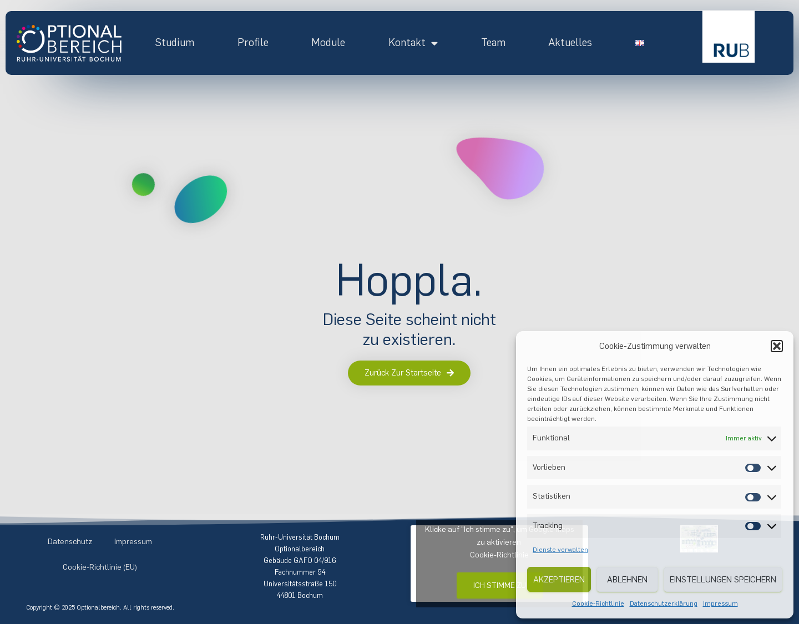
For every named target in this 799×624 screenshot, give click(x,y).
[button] (776, 346)
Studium (174, 42)
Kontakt (413, 42)
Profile (253, 42)
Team (493, 42)
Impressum (720, 603)
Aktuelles (570, 42)
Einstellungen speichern (723, 580)
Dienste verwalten (560, 550)
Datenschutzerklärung (663, 603)
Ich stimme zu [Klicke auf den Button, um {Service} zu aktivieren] (499, 585)
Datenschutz (70, 541)
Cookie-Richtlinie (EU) (100, 567)
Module (328, 42)
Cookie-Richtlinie (598, 603)
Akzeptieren (559, 580)
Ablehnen (627, 580)
